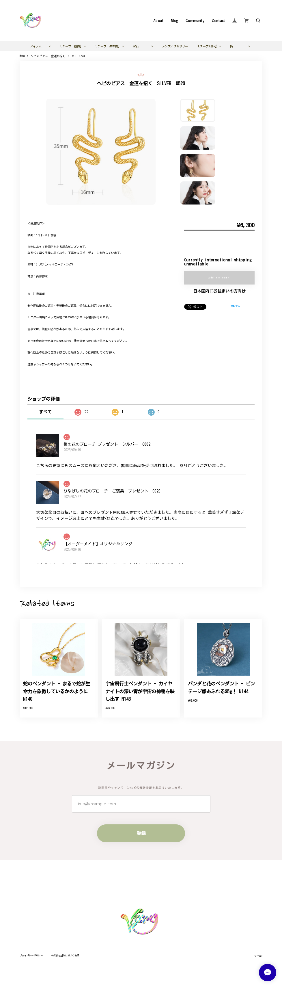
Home (22, 55)
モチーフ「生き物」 (108, 46)
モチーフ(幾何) (207, 46)
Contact (218, 20)
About (158, 20)
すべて (45, 412)
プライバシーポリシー (31, 955)
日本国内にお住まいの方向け (219, 291)
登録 (141, 833)
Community (195, 20)
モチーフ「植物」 (71, 46)
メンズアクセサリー (175, 46)
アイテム (36, 46)
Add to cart (219, 277)
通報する (235, 306)
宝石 (136, 46)
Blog (174, 20)
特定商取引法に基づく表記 (65, 955)
